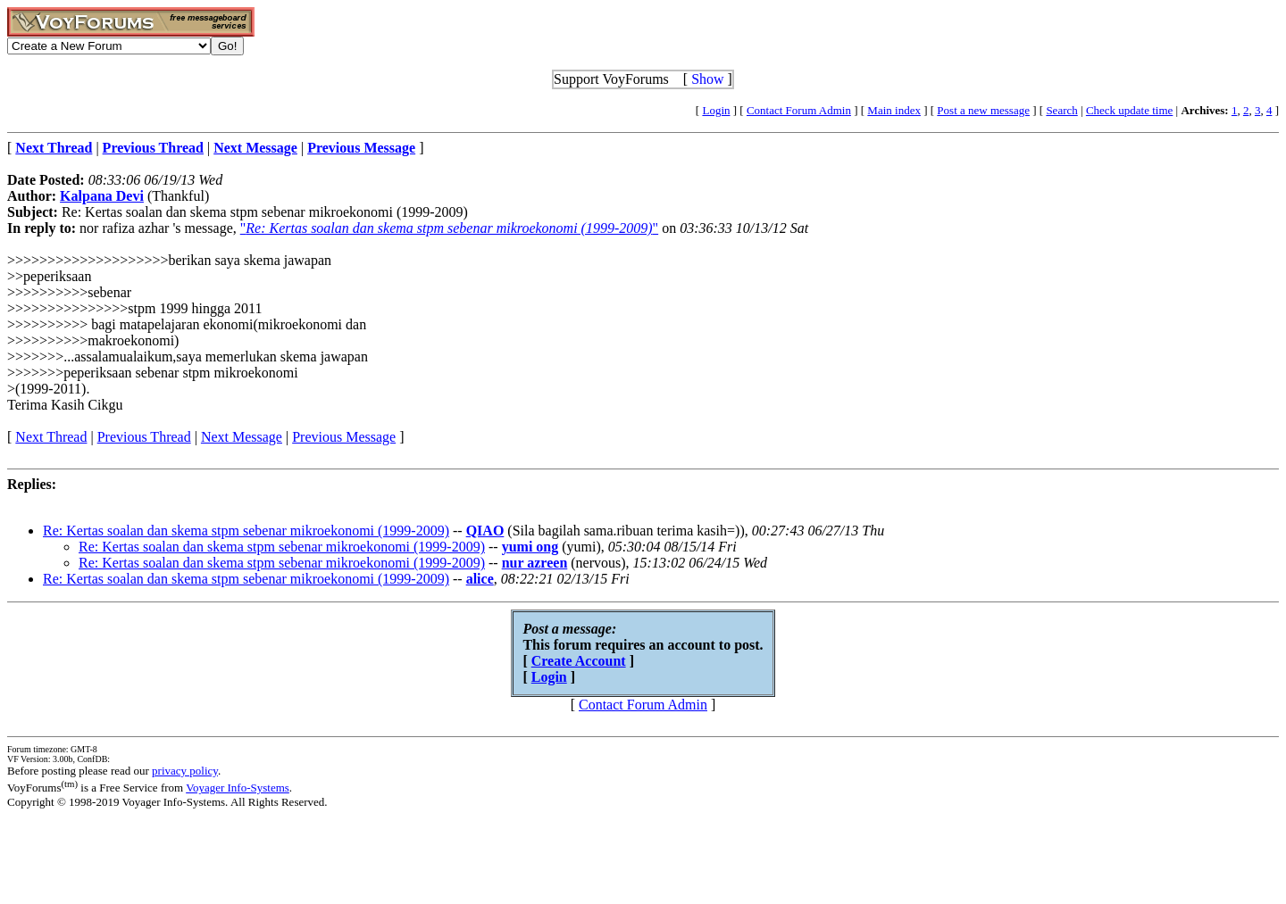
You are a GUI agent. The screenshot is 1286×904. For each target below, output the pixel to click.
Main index (894, 110)
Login (716, 110)
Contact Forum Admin (799, 110)
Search (1061, 110)
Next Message (241, 436)
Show (707, 79)
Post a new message (983, 110)
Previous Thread (144, 436)
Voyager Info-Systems (237, 787)
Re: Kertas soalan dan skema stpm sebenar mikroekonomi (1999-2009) (246, 530)
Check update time (1129, 110)
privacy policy (185, 770)
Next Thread (51, 436)
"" (449, 228)
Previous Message (344, 436)
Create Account (578, 660)
